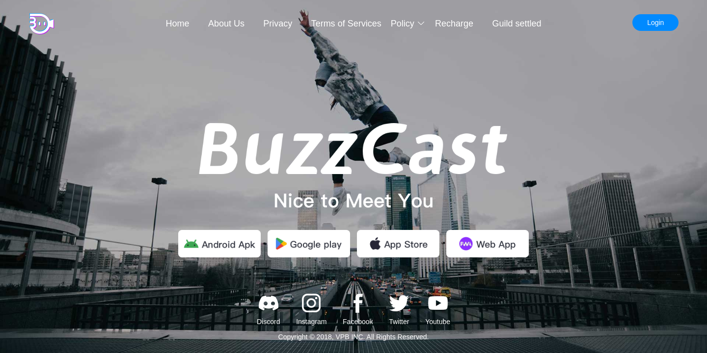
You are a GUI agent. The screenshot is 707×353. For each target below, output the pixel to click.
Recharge (454, 23)
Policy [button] (408, 23)
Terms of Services (346, 23)
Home (178, 23)
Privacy (277, 23)
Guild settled (516, 23)
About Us (226, 23)
